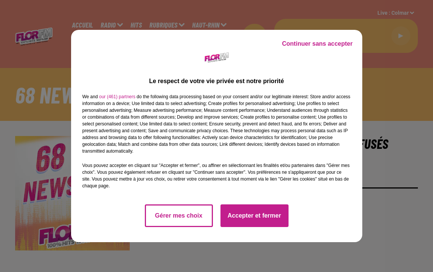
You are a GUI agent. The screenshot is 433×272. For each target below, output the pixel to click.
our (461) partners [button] (117, 96)
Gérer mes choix (178, 215)
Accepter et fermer (254, 215)
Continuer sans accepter (317, 43)
